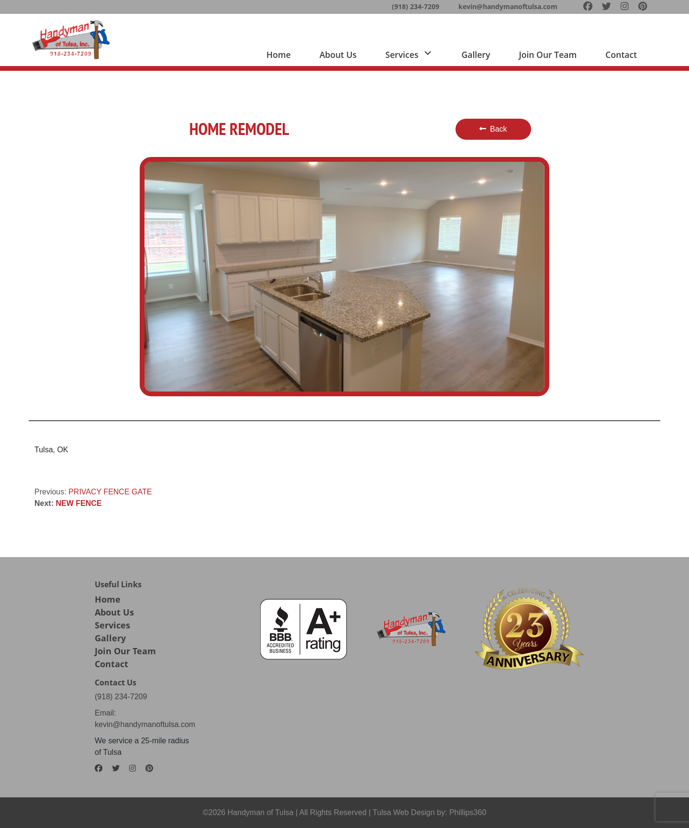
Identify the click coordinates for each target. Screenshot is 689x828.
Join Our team (548, 54)
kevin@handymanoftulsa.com (507, 6)
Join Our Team (125, 651)
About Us (114, 612)
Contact (621, 54)
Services (112, 625)
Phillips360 (467, 812)
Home (279, 54)
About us (338, 54)
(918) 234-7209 (415, 6)
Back (493, 129)
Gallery (475, 54)
